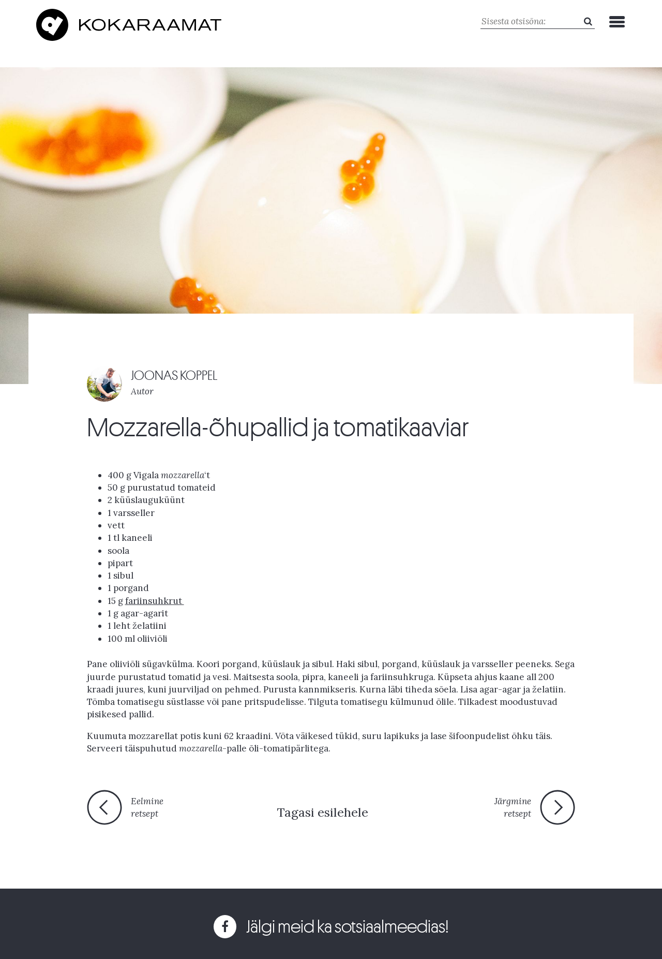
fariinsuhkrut (154, 601)
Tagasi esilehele (322, 812)
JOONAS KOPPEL (174, 375)
